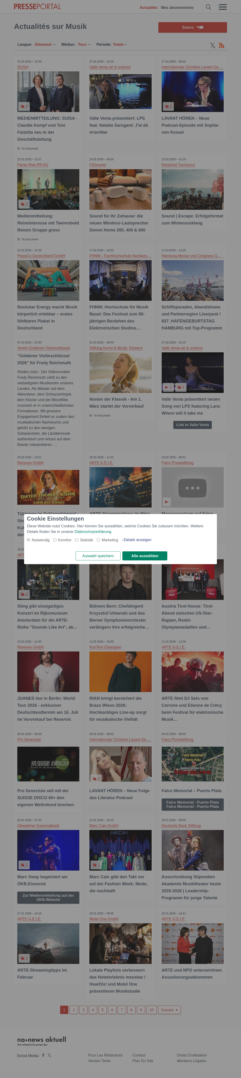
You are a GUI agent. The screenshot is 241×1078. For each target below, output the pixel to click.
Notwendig (41, 540)
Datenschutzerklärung (93, 531)
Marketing (110, 540)
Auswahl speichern (98, 556)
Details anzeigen (137, 540)
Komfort (64, 540)
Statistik (86, 540)
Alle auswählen (144, 556)
